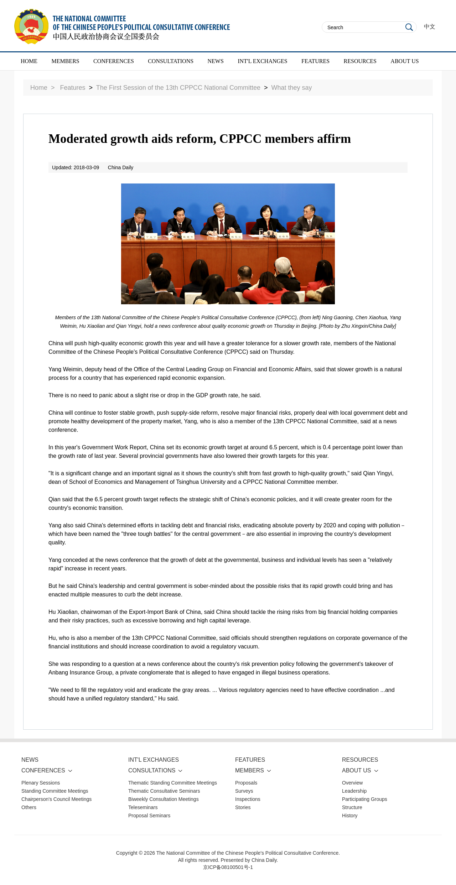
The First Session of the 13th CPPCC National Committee (178, 87)
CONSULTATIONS (170, 61)
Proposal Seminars (149, 815)
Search (409, 27)
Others (28, 807)
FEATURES (315, 61)
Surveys (244, 791)
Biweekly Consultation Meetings (163, 799)
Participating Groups (364, 799)
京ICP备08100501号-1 (228, 867)
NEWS (215, 61)
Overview (352, 783)
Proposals (246, 783)
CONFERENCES (113, 61)
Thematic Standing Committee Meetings (172, 783)
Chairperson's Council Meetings (56, 799)
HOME (29, 61)
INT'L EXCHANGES (262, 61)
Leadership (354, 791)
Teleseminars (142, 807)
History (350, 815)
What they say (291, 87)
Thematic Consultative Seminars (164, 791)
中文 (429, 27)
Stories (243, 807)
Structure (352, 807)
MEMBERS (65, 61)
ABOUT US (404, 61)
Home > (42, 87)
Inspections (247, 799)
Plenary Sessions (40, 783)
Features (73, 87)
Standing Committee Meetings (54, 791)
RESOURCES (360, 61)
